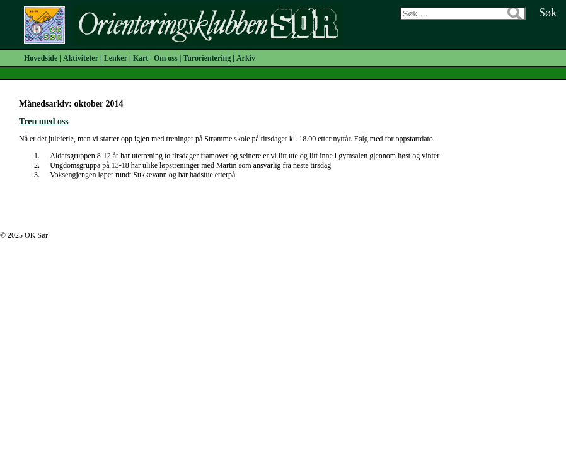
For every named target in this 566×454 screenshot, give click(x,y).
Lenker (115, 58)
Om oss (166, 58)
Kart (141, 58)
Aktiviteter (80, 58)
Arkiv (245, 58)
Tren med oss (44, 121)
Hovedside (40, 58)
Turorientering (207, 58)
